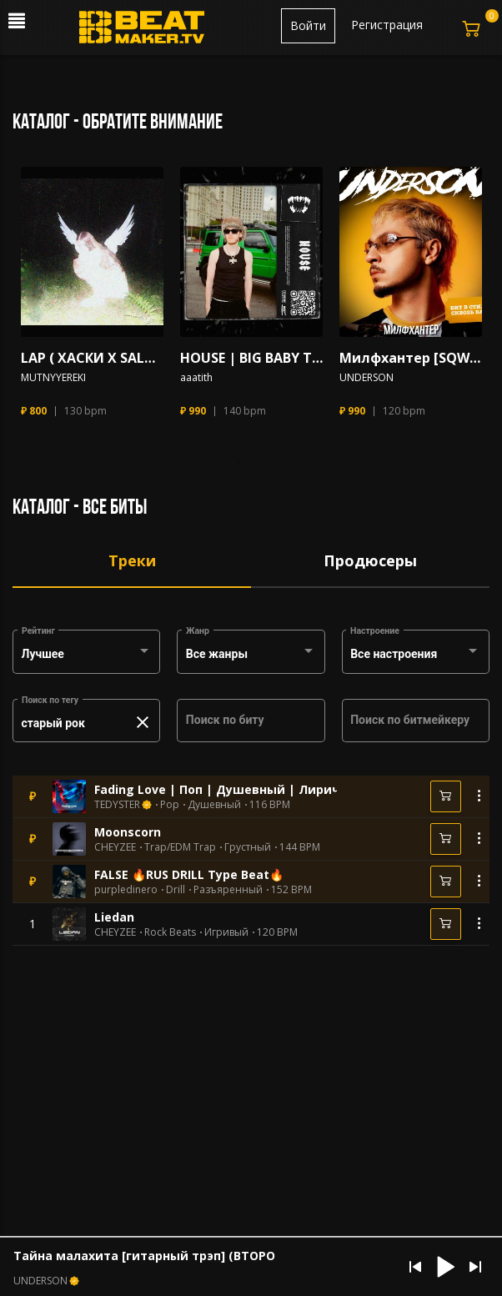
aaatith (196, 378)
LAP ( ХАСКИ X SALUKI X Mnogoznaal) (92, 358)
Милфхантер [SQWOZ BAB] (410, 358)
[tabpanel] (92, 300)
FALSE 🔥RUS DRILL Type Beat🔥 (189, 874)
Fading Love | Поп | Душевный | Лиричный (229, 789)
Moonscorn (127, 832)
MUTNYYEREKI (53, 378)
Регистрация (387, 25)
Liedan (114, 917)
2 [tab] (263, 462)
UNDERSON (366, 378)
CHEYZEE (115, 847)
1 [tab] (238, 462)
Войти (308, 25)
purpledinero (126, 890)
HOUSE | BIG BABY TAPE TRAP (251, 358)
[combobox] (87, 654)
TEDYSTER (117, 804)
